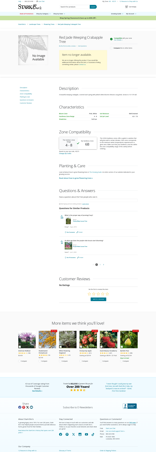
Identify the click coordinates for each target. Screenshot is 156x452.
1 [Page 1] (96, 264)
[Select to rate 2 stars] (94, 294)
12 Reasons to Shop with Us (128, 1)
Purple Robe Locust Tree (80, 246)
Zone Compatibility (26, 94)
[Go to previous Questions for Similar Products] (93, 264)
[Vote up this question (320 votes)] (62, 216)
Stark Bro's (22, 24)
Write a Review (98, 299)
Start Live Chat (110, 428)
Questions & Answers (27, 100)
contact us (82, 64)
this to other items (123, 48)
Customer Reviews (26, 103)
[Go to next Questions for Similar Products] (103, 264)
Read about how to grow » (76, 178)
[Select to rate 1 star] (89, 294)
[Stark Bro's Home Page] (30, 7)
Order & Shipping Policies (108, 451)
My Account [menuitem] (130, 14)
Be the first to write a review (67, 46)
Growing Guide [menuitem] (116, 14)
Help (19, 1)
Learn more (85, 204)
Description (23, 88)
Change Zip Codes (65, 153)
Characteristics (24, 91)
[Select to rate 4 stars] (103, 294)
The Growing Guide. (95, 172)
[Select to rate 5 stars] (107, 294)
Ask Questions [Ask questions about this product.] (82, 46)
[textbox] (98, 200)
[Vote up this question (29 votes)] (62, 242)
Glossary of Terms (65, 451)
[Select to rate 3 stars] (98, 294)
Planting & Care (25, 97)
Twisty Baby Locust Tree (80, 221)
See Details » (37, 391)
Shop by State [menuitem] (58, 14)
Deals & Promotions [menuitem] (26, 14)
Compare (24, 361)
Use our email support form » (115, 431)
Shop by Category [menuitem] (42, 14)
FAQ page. (132, 422)
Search (93, 7)
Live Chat (41, 1)
